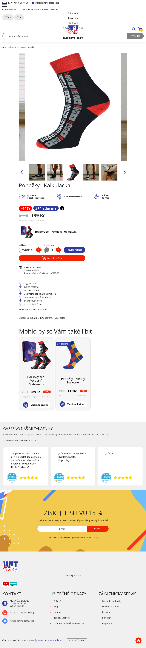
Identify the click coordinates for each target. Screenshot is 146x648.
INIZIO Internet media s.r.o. (51, 640)
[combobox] (30, 250)
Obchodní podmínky (111, 601)
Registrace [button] (107, 623)
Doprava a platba (110, 606)
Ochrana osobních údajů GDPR (69, 623)
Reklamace (107, 612)
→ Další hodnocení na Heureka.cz (19, 440)
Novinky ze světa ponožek (35, 9)
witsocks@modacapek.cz (45, 2)
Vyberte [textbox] (27, 250)
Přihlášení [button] (107, 617)
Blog (56, 606)
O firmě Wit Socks (11, 9)
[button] (133, 29)
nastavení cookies (77, 640)
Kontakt (55, 9)
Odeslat (98, 528)
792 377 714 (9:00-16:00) (15, 2)
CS (19, 17)
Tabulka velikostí (74, 249)
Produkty (10, 47)
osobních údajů (91, 537)
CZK (8, 17)
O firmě (57, 601)
